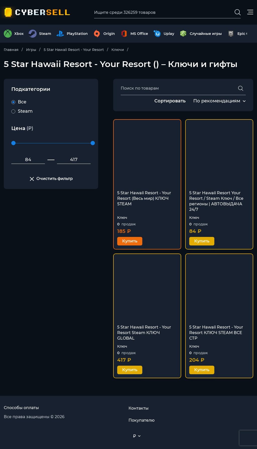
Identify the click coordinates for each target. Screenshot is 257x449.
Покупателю (141, 420)
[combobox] (216, 101)
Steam (22, 111)
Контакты (138, 408)
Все (18, 101)
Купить (129, 241)
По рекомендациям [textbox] (216, 100)
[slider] (13, 143)
